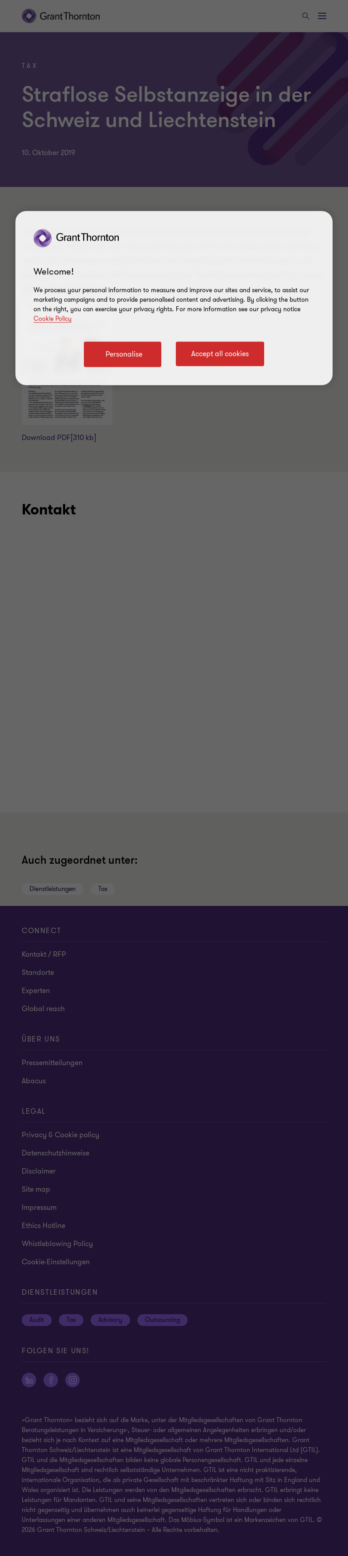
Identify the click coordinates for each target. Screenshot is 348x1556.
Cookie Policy (53, 318)
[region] (174, 298)
